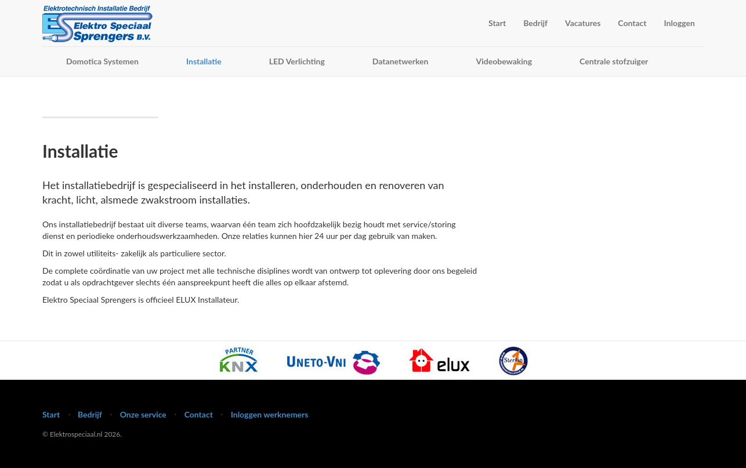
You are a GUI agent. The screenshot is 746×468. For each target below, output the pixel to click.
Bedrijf (535, 23)
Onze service (143, 414)
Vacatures (582, 23)
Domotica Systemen (102, 61)
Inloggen (679, 23)
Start (497, 23)
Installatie (204, 61)
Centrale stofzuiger (614, 61)
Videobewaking (504, 61)
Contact (632, 23)
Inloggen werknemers (270, 414)
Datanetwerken (400, 61)
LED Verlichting (297, 61)
